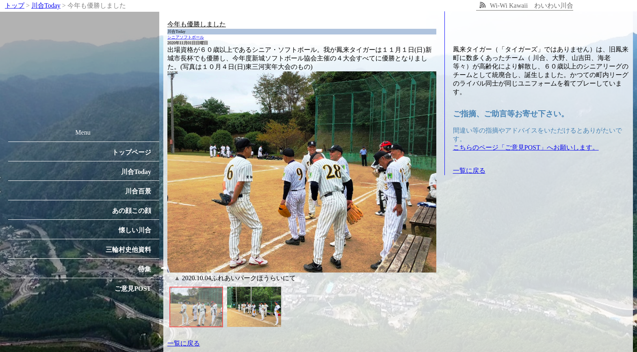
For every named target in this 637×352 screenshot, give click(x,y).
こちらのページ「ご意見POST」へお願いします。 (526, 147)
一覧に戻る (183, 343)
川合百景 (138, 191)
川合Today (136, 171)
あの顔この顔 (131, 210)
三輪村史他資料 (128, 249)
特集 (144, 269)
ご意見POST (133, 288)
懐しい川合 (135, 230)
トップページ (131, 152)
